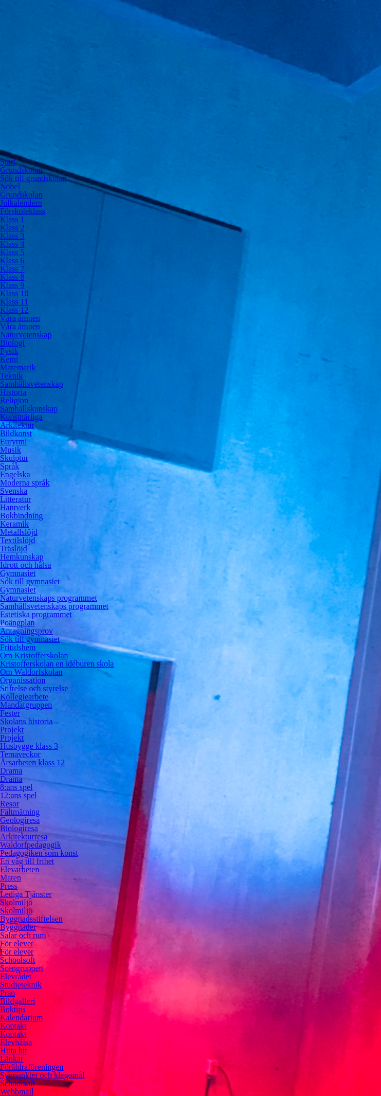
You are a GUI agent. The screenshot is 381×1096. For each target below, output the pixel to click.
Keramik (14, 523)
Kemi (9, 359)
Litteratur (15, 499)
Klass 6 (12, 260)
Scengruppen (21, 968)
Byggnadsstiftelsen (31, 918)
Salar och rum (23, 935)
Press (8, 886)
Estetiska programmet (36, 614)
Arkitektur (17, 425)
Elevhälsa (16, 1042)
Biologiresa (19, 828)
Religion (14, 400)
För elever (16, 943)
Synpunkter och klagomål (42, 1075)
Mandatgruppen (26, 704)
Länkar (11, 1058)
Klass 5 (12, 252)
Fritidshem (17, 647)
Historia (13, 392)
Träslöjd (13, 548)
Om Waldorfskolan (31, 672)
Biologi (12, 342)
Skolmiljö (16, 902)
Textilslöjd (17, 540)
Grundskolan (21, 170)
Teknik (11, 375)
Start (7, 161)
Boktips (13, 1009)
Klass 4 (12, 244)
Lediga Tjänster (26, 894)
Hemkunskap (21, 556)
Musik (10, 449)
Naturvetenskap (25, 334)
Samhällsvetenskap (31, 384)
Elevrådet (15, 976)
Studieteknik (21, 984)
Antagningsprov (26, 630)
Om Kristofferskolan (34, 655)
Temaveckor (20, 754)
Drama (11, 770)
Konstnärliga (21, 416)
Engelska (15, 474)
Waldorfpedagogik (30, 844)
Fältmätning (20, 811)
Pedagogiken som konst (39, 853)
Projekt (12, 729)
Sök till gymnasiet (30, 581)
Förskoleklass (22, 211)
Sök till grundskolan (33, 178)
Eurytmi (13, 441)
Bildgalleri (17, 1001)
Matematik (17, 367)
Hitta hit (13, 1050)
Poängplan (17, 622)
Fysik (9, 351)
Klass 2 (12, 227)
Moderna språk (24, 482)
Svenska (13, 491)
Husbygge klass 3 (29, 746)
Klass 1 (12, 219)
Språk (9, 466)
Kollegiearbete (24, 696)
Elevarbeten (19, 869)
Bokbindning (21, 515)
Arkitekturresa (23, 836)
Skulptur (14, 458)
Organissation (23, 680)
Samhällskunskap (29, 408)
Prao (7, 993)
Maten (10, 877)
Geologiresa (20, 820)
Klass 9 (12, 285)
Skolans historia (26, 721)
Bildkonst (16, 433)
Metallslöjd (19, 532)
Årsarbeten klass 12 (32, 762)
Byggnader (18, 927)
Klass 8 (12, 277)
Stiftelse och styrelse (34, 688)
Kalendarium (21, 1017)
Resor (9, 803)
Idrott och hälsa (25, 565)
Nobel (10, 186)
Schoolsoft (17, 960)
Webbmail (16, 1091)
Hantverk (15, 507)
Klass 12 (14, 310)
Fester (10, 713)
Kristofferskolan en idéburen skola (57, 663)
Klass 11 (14, 301)
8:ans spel (16, 787)
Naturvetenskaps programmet (48, 598)
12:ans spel (18, 795)
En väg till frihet (27, 861)
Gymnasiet (17, 573)
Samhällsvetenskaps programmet (54, 606)
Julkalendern (21, 203)
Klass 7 (12, 268)
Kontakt (13, 1025)
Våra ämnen (20, 318)
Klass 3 (12, 235)
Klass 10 (14, 293)
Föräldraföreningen (32, 1067)
